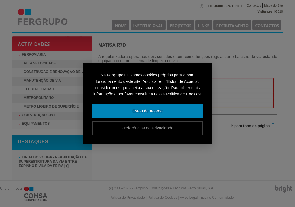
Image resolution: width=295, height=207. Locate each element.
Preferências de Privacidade (147, 128)
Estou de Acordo (147, 111)
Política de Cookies (183, 94)
